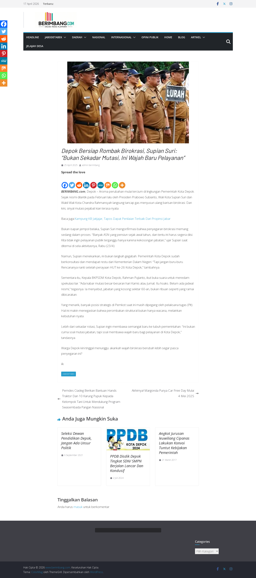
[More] (122, 182)
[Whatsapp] (115, 182)
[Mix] (108, 182)
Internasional (121, 37)
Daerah (77, 37)
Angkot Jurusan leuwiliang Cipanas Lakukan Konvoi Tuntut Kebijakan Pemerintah (174, 443)
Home (168, 37)
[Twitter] (72, 182)
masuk (78, 507)
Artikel (196, 37)
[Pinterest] (93, 182)
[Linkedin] (86, 182)
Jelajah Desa (34, 46)
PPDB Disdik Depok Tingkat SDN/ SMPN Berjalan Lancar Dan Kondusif (126, 463)
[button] (64, 37)
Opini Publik (150, 37)
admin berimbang (91, 165)
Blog (181, 37)
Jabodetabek (53, 37)
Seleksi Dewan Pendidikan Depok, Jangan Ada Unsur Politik (76, 440)
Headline (32, 37)
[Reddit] (79, 182)
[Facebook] (65, 182)
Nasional (98, 37)
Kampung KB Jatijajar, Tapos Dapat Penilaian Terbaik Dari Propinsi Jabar (123, 218)
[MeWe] (100, 182)
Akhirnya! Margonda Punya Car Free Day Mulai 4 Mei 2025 (165, 393)
